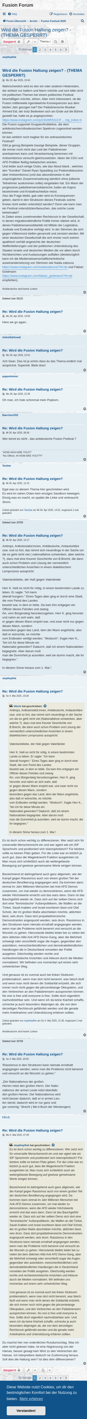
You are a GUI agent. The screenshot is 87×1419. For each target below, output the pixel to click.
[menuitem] (12, 14)
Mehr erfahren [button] (31, 1399)
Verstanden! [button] (25, 1411)
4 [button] (50, 50)
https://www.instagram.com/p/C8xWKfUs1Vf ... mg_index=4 (42, 120)
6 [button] (60, 50)
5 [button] (55, 50)
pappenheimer (10, 376)
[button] (66, 49)
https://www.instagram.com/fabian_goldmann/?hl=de (37, 275)
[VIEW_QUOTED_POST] (45, 706)
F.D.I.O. (6, 1117)
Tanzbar (6, 465)
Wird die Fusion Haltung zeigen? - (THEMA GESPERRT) (36, 32)
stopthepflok (9, 57)
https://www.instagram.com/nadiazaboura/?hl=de (35, 267)
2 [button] (40, 50)
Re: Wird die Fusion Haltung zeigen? (32, 311)
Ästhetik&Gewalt (11, 337)
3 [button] (45, 50)
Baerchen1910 (10, 415)
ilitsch (17, 706)
